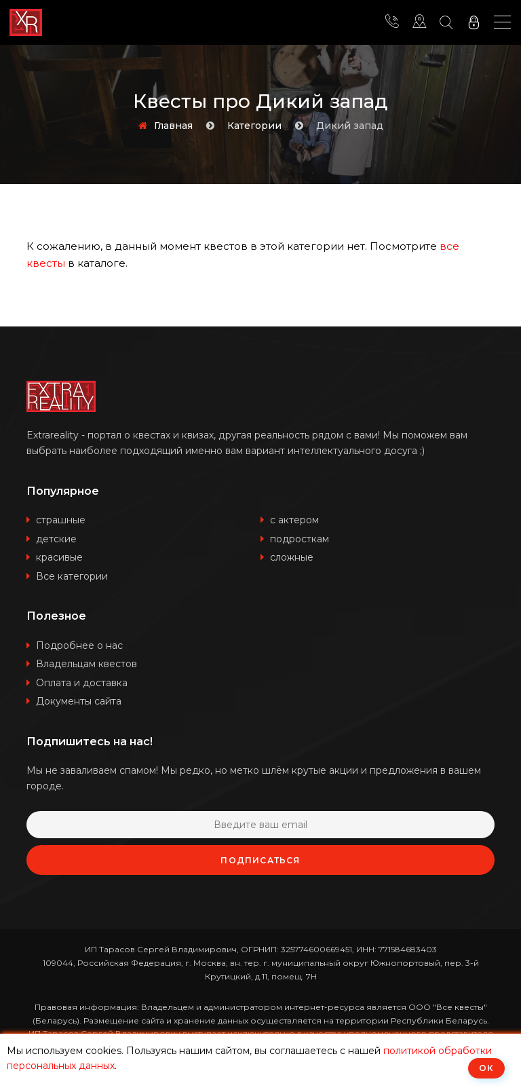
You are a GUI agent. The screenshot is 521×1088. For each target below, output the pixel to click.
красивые (59, 557)
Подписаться (260, 860)
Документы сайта (78, 701)
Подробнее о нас (79, 645)
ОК (486, 1068)
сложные (291, 557)
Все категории (72, 576)
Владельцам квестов (86, 664)
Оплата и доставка (82, 683)
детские (56, 539)
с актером (294, 520)
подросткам (299, 539)
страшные (60, 520)
